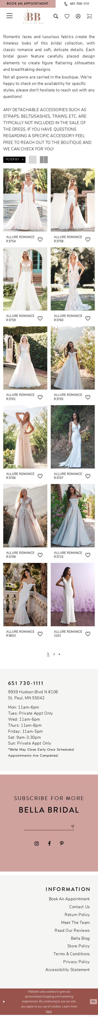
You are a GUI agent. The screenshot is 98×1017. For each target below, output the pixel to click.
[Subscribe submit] (79, 827)
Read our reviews (72, 933)
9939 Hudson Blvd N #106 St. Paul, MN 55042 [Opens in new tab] (33, 695)
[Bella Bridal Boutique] (33, 15)
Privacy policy (76, 964)
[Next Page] (61, 654)
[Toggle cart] (89, 16)
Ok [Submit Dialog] (93, 1003)
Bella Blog (80, 941)
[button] (78, 16)
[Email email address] (49, 827)
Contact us (79, 909)
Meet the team (75, 925)
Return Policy (77, 917)
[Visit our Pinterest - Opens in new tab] (62, 846)
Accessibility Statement (67, 972)
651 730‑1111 (26, 683)
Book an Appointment (69, 901)
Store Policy (78, 948)
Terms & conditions (72, 956)
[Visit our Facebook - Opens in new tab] (49, 846)
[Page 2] (54, 654)
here (49, 1013)
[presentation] (25, 200)
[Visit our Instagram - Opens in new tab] (36, 846)
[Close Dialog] (4, 1003)
